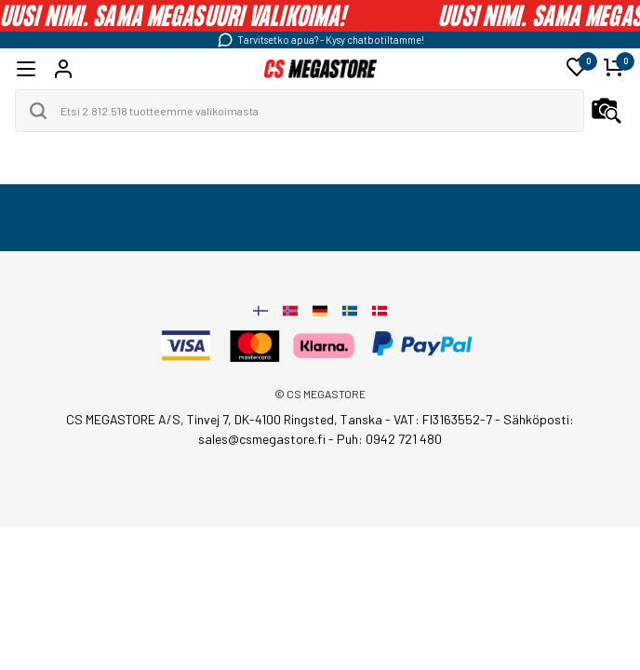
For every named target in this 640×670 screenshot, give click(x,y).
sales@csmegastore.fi (262, 439)
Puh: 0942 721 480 (389, 439)
